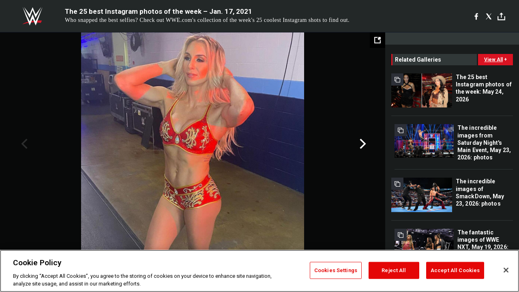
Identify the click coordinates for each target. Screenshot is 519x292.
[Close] (506, 270)
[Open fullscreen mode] (377, 40)
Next (362, 144)
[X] (489, 16)
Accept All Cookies (455, 270)
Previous (23, 144)
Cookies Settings (335, 270)
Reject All (394, 270)
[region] (259, 271)
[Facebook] (476, 16)
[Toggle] (501, 16)
